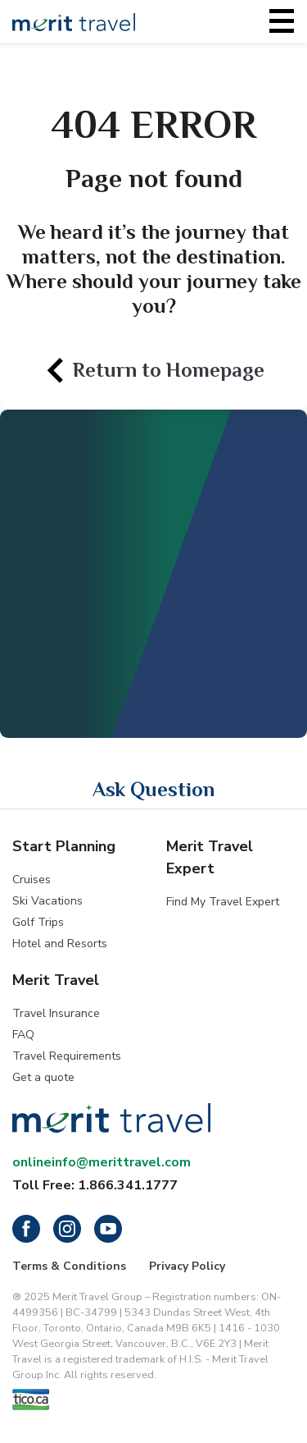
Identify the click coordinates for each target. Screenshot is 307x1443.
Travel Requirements (66, 1056)
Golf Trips (38, 922)
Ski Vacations (47, 901)
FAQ (23, 1034)
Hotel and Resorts (59, 943)
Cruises (31, 879)
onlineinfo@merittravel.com (101, 1162)
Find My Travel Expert (222, 901)
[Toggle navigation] (282, 21)
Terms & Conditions (69, 1266)
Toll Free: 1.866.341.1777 (95, 1185)
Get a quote (43, 1077)
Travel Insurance (56, 1013)
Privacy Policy (187, 1266)
